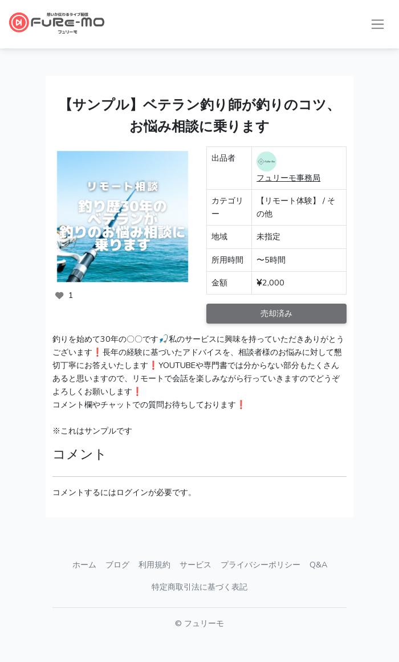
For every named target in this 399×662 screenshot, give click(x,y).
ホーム (84, 564)
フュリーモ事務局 (288, 177)
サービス (195, 564)
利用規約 (154, 564)
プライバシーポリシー (260, 564)
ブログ (117, 564)
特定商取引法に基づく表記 (199, 586)
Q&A (318, 564)
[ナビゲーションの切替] (377, 24)
